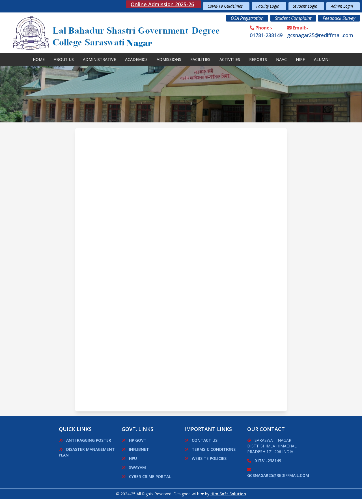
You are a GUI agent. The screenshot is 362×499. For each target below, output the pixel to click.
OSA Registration (247, 18)
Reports (258, 59)
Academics (136, 59)
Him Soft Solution (228, 493)
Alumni (321, 59)
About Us (64, 59)
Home (39, 59)
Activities (229, 59)
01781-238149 (266, 35)
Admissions (169, 59)
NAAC (281, 59)
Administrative (99, 59)
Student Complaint (293, 18)
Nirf (300, 59)
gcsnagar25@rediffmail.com (320, 35)
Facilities (200, 59)
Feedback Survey (339, 18)
